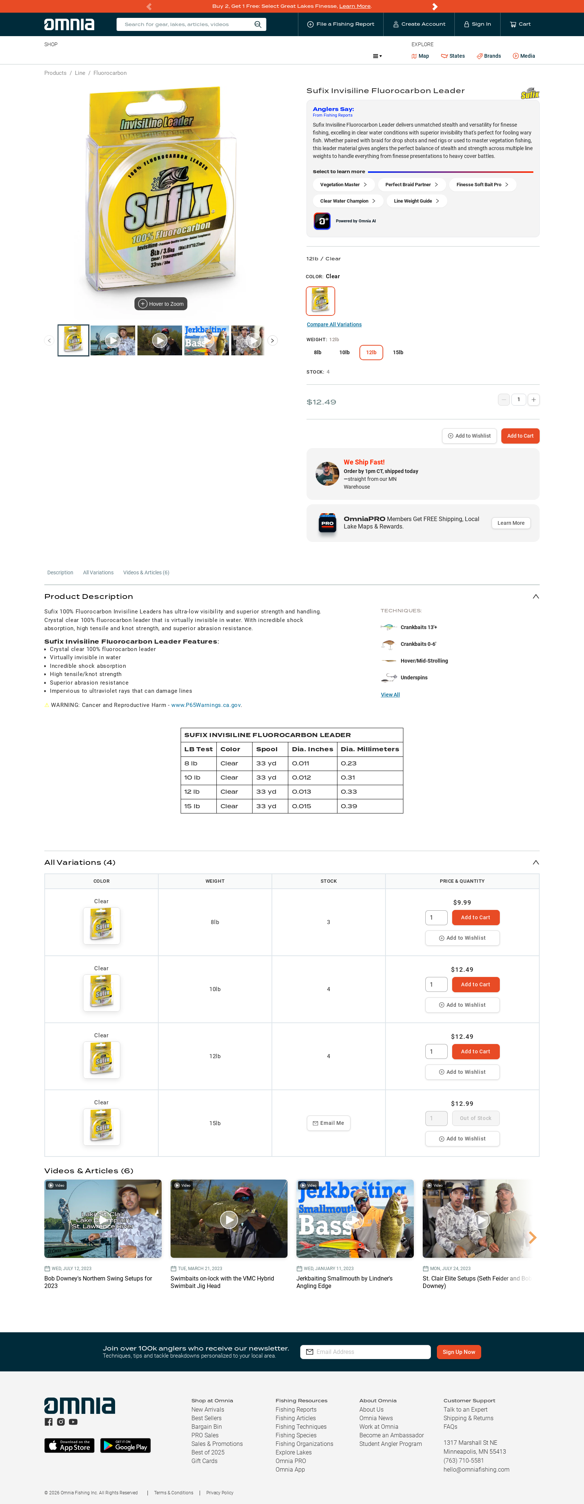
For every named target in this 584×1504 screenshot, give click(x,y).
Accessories (187, 56)
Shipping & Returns (468, 1418)
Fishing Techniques (301, 1426)
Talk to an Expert (466, 1409)
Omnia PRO (291, 1461)
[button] (292, 596)
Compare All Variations (334, 324)
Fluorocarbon (110, 73)
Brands (489, 56)
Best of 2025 (208, 1452)
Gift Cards (204, 1461)
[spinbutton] (436, 918)
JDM (359, 56)
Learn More (355, 6)
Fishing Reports (296, 1409)
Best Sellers (206, 1418)
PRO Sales (205, 1435)
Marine (222, 56)
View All (390, 695)
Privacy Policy (220, 1492)
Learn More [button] (511, 523)
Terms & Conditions (173, 1492)
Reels (121, 56)
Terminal (150, 56)
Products (55, 73)
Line (74, 56)
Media (524, 56)
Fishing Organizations (304, 1443)
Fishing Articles (296, 1418)
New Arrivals (207, 1409)
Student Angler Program (390, 1443)
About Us (371, 1409)
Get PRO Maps (259, 56)
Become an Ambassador (391, 1435)
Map (420, 56)
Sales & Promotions (217, 1443)
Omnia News (376, 1418)
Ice (292, 56)
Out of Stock (476, 1118)
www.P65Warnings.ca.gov (205, 705)
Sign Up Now (459, 1352)
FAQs (450, 1426)
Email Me (329, 1123)
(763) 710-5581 (464, 1460)
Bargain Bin (206, 1426)
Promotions (325, 57)
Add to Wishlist (469, 436)
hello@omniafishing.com (477, 1469)
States (453, 56)
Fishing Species (296, 1435)
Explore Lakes (294, 1452)
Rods (97, 56)
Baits (50, 56)
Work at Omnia (379, 1426)
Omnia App (290, 1469)
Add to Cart (520, 436)
